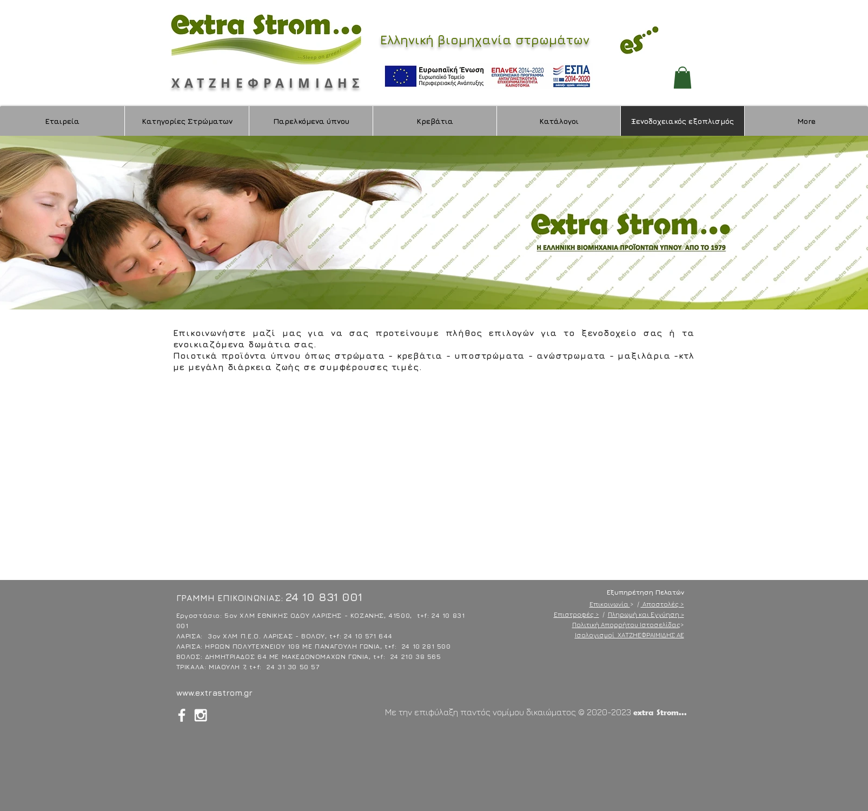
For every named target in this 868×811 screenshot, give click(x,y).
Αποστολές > (662, 604)
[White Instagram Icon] (200, 715)
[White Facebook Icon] (181, 715)
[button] (682, 78)
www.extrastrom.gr (214, 692)
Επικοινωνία (609, 604)
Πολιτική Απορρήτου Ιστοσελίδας (626, 625)
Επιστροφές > (576, 614)
